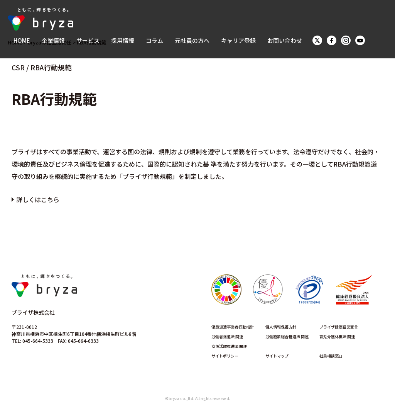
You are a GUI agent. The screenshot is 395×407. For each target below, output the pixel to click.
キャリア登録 (238, 40)
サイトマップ (277, 356)
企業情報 (53, 40)
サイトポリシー (224, 356)
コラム (154, 40)
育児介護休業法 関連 (337, 336)
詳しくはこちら (37, 199)
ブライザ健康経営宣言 (338, 327)
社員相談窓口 (331, 356)
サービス (88, 40)
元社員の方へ (192, 40)
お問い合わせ (284, 40)
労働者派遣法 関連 (227, 336)
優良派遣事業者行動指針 (232, 327)
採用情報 (122, 40)
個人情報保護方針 (280, 327)
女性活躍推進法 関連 (229, 346)
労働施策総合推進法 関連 (287, 336)
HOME (22, 40)
